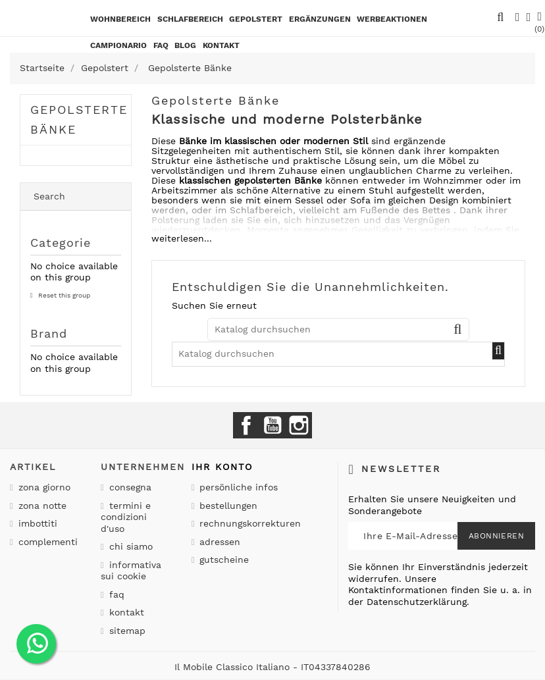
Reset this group (63, 295)
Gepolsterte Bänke (79, 119)
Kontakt (125, 612)
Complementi (46, 541)
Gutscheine (222, 559)
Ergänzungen (320, 19)
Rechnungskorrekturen (248, 523)
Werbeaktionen (392, 19)
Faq (161, 45)
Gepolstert (255, 19)
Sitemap (125, 630)
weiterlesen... (181, 238)
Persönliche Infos (237, 487)
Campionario (118, 45)
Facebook (246, 425)
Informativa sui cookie (131, 571)
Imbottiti (36, 523)
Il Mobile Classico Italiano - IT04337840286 (272, 667)
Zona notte (40, 505)
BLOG (185, 45)
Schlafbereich (190, 19)
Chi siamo (129, 546)
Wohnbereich (120, 19)
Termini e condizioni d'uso (126, 517)
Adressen (218, 541)
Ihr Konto (222, 466)
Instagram (299, 425)
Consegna (128, 487)
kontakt (221, 45)
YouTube (272, 425)
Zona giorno (42, 487)
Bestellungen (226, 505)
